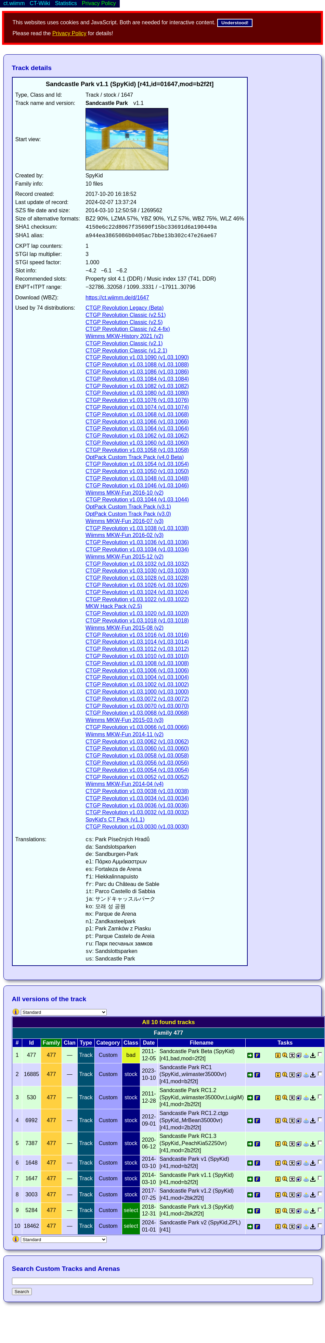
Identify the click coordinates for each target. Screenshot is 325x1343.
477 (51, 1055)
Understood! (234, 22)
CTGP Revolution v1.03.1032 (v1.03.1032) (137, 564)
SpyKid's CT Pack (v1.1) (115, 819)
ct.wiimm (14, 3)
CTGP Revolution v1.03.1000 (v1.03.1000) (137, 692)
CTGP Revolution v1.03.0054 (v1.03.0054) (137, 770)
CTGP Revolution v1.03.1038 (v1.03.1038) (137, 528)
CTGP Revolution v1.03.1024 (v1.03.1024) (137, 592)
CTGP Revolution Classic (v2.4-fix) (128, 329)
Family (51, 1043)
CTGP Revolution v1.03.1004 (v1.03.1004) (137, 677)
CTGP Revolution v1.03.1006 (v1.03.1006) (137, 670)
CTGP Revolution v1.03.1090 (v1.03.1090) (137, 357)
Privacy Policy (69, 33)
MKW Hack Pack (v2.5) (114, 606)
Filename (201, 1043)
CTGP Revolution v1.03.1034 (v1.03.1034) (137, 549)
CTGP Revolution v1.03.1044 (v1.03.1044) (137, 499)
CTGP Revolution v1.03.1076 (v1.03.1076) (137, 400)
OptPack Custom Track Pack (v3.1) (128, 507)
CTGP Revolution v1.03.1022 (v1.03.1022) (137, 599)
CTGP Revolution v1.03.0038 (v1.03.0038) (137, 791)
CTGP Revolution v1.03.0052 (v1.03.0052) (137, 777)
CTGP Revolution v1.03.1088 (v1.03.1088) (137, 364)
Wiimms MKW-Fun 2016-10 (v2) (125, 493)
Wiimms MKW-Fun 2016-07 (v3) (125, 521)
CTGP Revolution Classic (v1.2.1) (126, 350)
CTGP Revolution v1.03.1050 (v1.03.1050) (137, 471)
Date (149, 1043)
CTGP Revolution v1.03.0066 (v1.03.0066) (137, 727)
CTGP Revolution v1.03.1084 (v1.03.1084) (137, 379)
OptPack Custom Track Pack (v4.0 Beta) (135, 457)
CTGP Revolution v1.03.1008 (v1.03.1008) (137, 663)
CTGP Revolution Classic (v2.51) (126, 315)
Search (22, 1291)
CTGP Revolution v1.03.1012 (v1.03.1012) (137, 649)
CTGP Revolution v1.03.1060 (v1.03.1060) (137, 443)
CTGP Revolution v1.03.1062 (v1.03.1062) (137, 436)
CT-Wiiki (40, 3)
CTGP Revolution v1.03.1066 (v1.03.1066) (137, 422)
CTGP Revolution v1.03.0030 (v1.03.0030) (137, 827)
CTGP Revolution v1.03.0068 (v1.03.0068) (137, 713)
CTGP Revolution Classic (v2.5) (124, 322)
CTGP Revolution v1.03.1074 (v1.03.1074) (137, 407)
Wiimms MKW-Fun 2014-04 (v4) (125, 784)
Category (108, 1043)
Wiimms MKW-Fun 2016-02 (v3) (125, 535)
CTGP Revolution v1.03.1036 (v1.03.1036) (137, 542)
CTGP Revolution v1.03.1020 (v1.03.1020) (137, 613)
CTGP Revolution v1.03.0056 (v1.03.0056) (137, 763)
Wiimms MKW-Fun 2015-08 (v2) (125, 628)
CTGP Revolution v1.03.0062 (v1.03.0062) (137, 741)
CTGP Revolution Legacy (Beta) (125, 308)
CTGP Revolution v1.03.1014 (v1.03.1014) (137, 642)
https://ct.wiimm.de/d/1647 (117, 297)
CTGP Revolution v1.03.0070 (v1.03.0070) (137, 706)
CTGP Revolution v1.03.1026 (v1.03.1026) (137, 585)
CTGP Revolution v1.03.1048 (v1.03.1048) (137, 478)
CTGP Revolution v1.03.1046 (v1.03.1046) (137, 485)
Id (31, 1043)
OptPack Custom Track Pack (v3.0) (128, 514)
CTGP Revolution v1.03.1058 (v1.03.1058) (137, 450)
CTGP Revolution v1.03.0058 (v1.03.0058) (137, 755)
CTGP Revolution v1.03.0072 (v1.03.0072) (137, 699)
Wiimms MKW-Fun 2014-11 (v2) (125, 734)
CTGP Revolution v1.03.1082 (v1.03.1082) (137, 386)
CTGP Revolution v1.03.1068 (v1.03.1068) (137, 414)
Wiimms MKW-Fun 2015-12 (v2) (125, 557)
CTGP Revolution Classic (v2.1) (124, 343)
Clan (70, 1043)
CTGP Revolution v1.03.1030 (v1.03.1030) (137, 571)
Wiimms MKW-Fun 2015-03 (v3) (125, 720)
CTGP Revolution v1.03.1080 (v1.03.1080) (137, 393)
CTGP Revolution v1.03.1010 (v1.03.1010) (137, 656)
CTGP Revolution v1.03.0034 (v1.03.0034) (137, 798)
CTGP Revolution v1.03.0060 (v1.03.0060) (137, 748)
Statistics (66, 3)
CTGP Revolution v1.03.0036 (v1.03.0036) (137, 805)
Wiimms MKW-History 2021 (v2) (124, 336)
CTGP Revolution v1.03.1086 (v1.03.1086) (137, 372)
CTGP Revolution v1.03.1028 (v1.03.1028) (137, 578)
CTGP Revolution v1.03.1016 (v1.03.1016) (137, 635)
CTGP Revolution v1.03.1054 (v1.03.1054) (137, 464)
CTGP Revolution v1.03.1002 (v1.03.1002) (137, 684)
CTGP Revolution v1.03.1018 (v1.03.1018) (137, 620)
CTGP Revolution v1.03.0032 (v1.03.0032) (137, 812)
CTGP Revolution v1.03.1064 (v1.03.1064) (137, 428)
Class (131, 1043)
